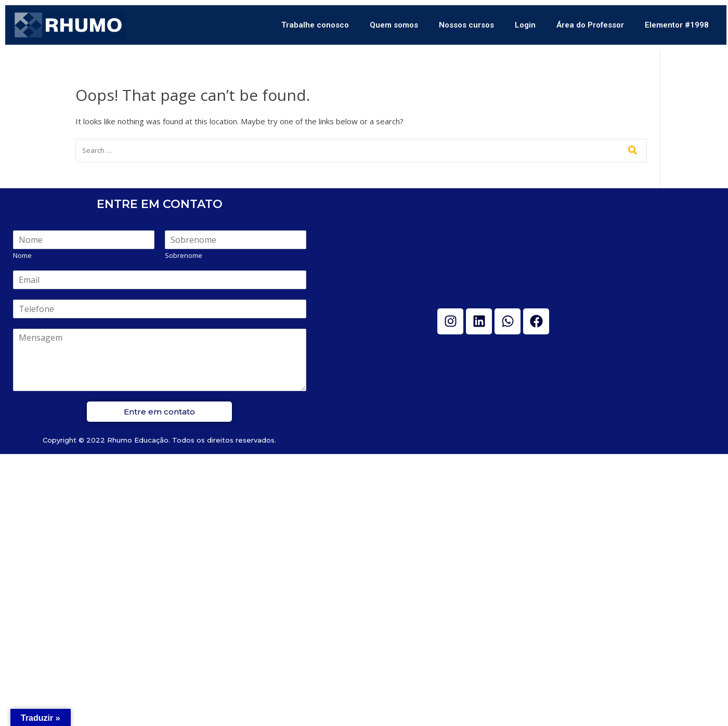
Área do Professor (590, 25)
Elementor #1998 (677, 25)
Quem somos (394, 25)
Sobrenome (183, 255)
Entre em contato (159, 412)
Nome (22, 255)
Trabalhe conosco (315, 25)
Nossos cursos (466, 25)
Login (525, 25)
